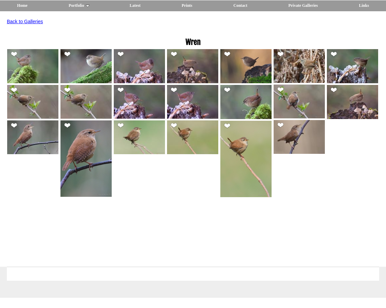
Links (364, 5)
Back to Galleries (25, 21)
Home (22, 5)
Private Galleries (303, 5)
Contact (240, 5)
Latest (134, 5)
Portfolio (79, 5)
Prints (187, 5)
